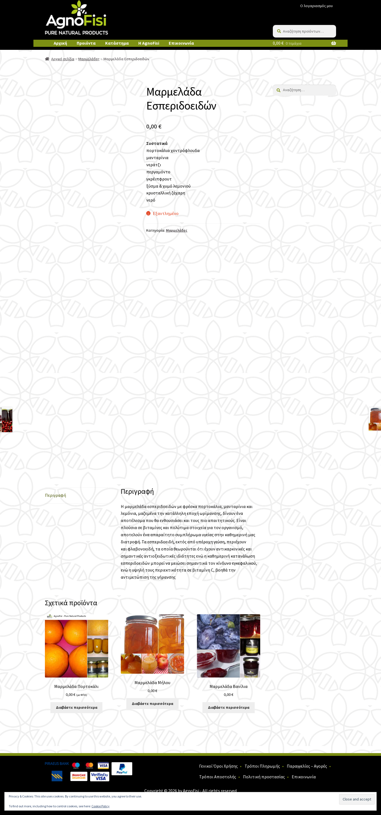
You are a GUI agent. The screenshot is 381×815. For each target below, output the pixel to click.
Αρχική (60, 43)
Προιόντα (86, 43)
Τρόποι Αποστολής (217, 776)
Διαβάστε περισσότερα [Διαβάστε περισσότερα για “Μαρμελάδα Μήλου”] (152, 703)
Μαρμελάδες (88, 58)
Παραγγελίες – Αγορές (307, 766)
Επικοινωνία (181, 43)
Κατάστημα (117, 43)
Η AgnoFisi (148, 43)
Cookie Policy (100, 806)
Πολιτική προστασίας (264, 776)
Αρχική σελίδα (62, 58)
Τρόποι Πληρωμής (262, 766)
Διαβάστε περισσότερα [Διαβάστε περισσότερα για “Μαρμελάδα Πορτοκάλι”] (76, 707)
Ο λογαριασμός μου (316, 5)
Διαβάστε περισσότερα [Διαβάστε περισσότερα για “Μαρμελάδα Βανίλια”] (228, 707)
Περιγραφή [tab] (55, 495)
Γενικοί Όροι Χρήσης (218, 766)
